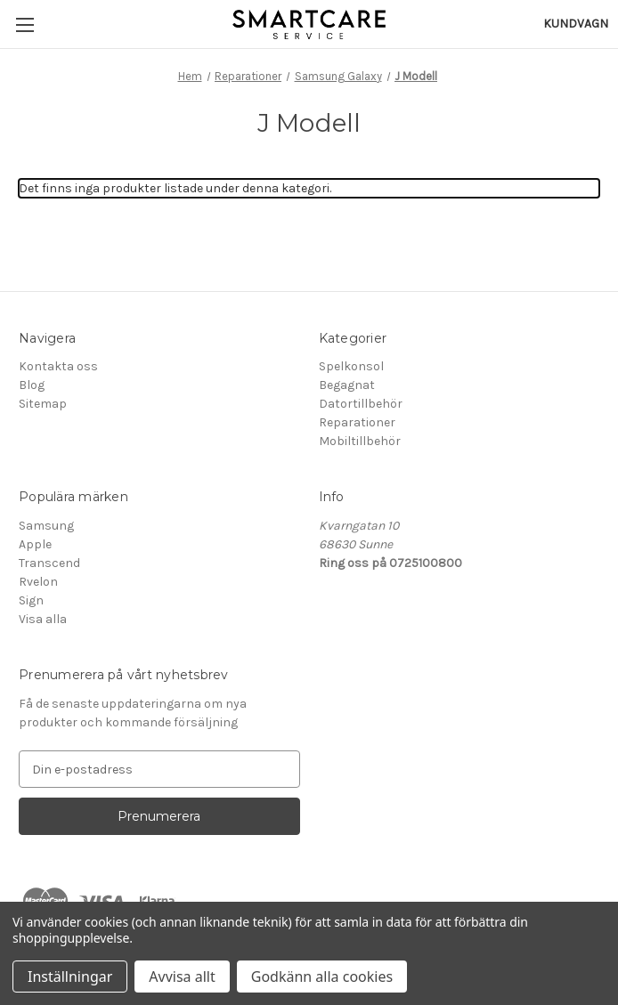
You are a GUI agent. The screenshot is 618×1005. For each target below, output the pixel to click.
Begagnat (347, 385)
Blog (32, 385)
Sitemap (43, 403)
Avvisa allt (182, 976)
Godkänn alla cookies (322, 976)
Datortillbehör (361, 403)
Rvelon (38, 581)
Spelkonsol (351, 366)
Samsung (46, 525)
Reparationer (357, 422)
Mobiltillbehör (360, 441)
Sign (31, 600)
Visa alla (43, 619)
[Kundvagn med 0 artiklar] (575, 23)
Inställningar (70, 976)
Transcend (49, 563)
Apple (35, 544)
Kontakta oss (58, 366)
